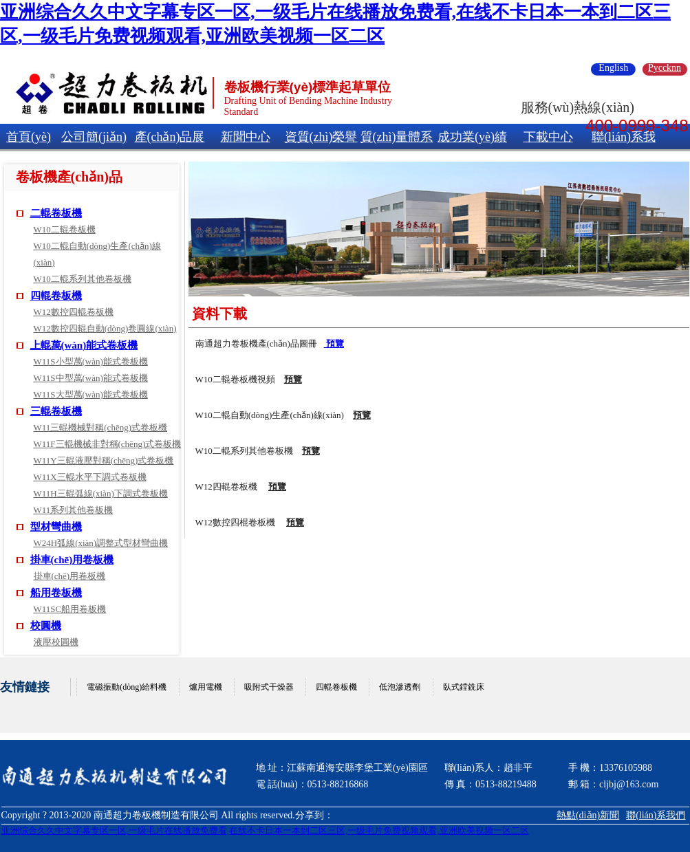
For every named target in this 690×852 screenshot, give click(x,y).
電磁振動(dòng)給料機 (126, 687)
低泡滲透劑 (399, 687)
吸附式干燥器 (269, 687)
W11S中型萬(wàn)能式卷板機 (91, 378)
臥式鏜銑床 (463, 687)
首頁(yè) (28, 137)
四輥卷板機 (56, 295)
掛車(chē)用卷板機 (72, 559)
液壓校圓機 (56, 642)
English (613, 68)
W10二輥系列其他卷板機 (82, 279)
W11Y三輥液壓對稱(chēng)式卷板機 (104, 460)
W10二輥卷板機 (65, 229)
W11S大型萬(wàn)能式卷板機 (91, 394)
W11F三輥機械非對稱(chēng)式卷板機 (108, 444)
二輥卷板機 (56, 213)
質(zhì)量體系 (396, 137)
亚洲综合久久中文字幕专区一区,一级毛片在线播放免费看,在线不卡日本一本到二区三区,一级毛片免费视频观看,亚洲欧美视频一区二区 (265, 830)
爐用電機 (205, 687)
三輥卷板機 (56, 411)
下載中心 (548, 137)
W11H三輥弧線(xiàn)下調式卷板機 (101, 493)
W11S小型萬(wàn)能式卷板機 (91, 361)
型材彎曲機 (56, 526)
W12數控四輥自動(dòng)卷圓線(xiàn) (105, 328)
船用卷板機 (56, 592)
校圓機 (45, 625)
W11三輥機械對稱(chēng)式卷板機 (101, 427)
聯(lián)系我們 (655, 815)
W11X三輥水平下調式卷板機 (90, 477)
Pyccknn (664, 68)
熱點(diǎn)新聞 (588, 815)
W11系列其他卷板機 (74, 510)
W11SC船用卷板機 (70, 609)
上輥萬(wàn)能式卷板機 (84, 345)
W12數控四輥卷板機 (74, 312)
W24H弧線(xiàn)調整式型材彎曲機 (101, 543)
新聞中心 (245, 137)
